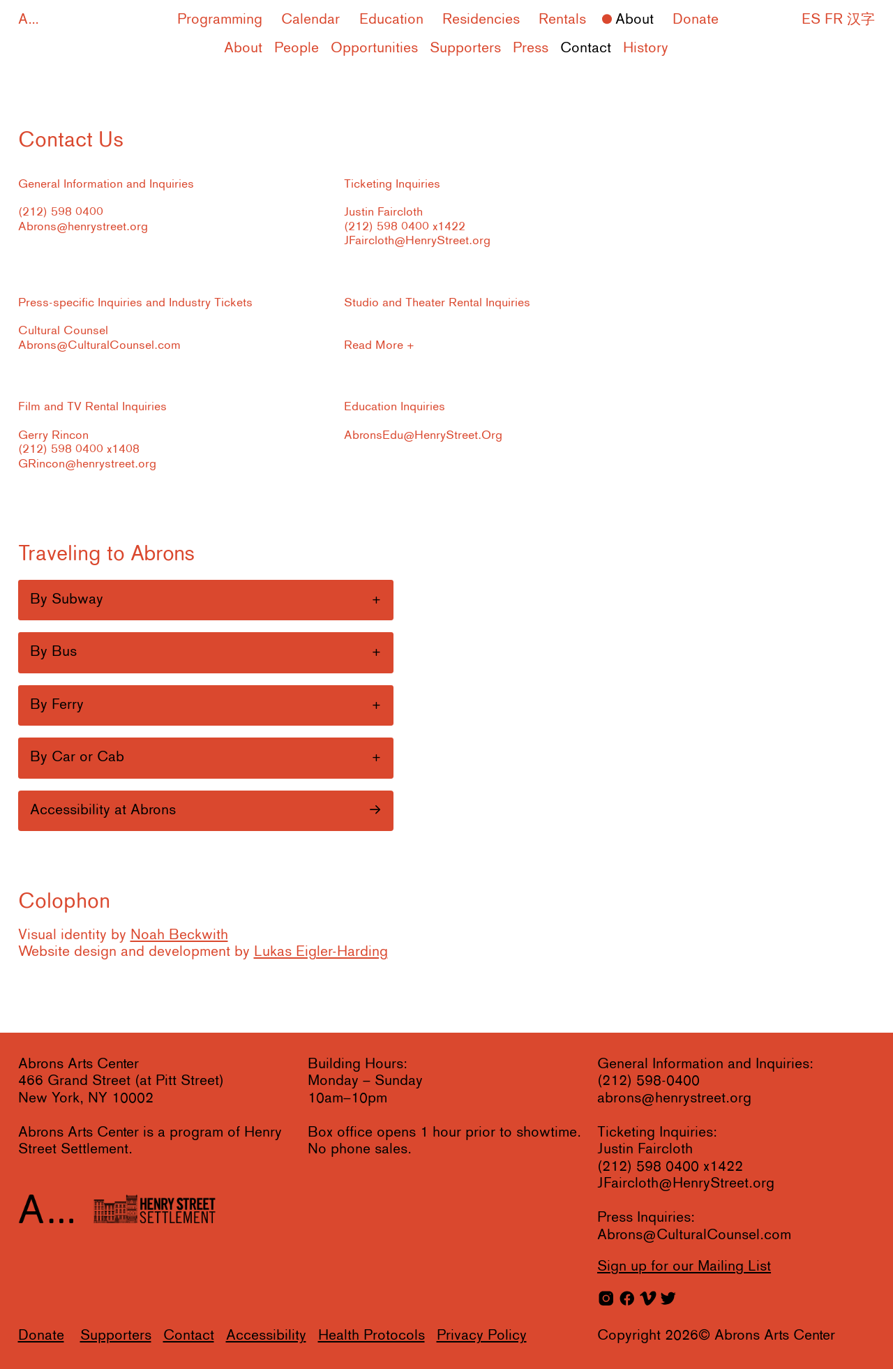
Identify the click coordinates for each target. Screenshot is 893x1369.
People (296, 48)
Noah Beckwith (179, 935)
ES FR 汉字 (838, 20)
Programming (219, 20)
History (645, 48)
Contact (585, 48)
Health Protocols (371, 1336)
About (634, 20)
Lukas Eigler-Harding (321, 952)
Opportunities (374, 48)
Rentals (562, 20)
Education (391, 20)
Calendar (310, 20)
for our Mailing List (684, 1266)
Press (530, 48)
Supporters (465, 48)
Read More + (379, 346)
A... (28, 20)
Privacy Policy (482, 1336)
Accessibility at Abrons (103, 810)
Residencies (481, 20)
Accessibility (266, 1336)
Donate (696, 20)
